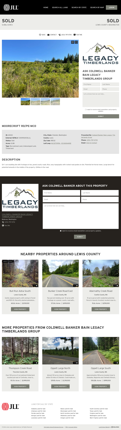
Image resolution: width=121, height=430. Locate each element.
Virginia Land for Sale (96, 413)
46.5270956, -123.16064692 (61, 143)
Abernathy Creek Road (100, 291)
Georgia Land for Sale (38, 415)
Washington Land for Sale (98, 415)
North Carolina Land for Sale (69, 413)
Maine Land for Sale (66, 409)
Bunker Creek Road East (60, 291)
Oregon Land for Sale (67, 418)
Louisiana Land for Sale (38, 418)
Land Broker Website (104, 427)
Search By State (79, 7)
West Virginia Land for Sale (98, 418)
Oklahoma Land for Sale (67, 415)
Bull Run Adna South (20, 291)
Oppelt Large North (60, 368)
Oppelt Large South (101, 368)
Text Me (6, 225)
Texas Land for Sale (96, 411)
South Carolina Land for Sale (99, 409)
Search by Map (97, 7)
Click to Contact (91, 143)
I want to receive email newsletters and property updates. (102, 110)
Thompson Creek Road (20, 368)
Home (45, 7)
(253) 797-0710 (92, 140)
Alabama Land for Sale (38, 409)
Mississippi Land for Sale (68, 411)
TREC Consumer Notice (71, 427)
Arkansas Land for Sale (38, 411)
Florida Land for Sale (37, 413)
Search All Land (60, 7)
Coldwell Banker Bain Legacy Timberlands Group (17, 215)
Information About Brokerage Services (53, 427)
